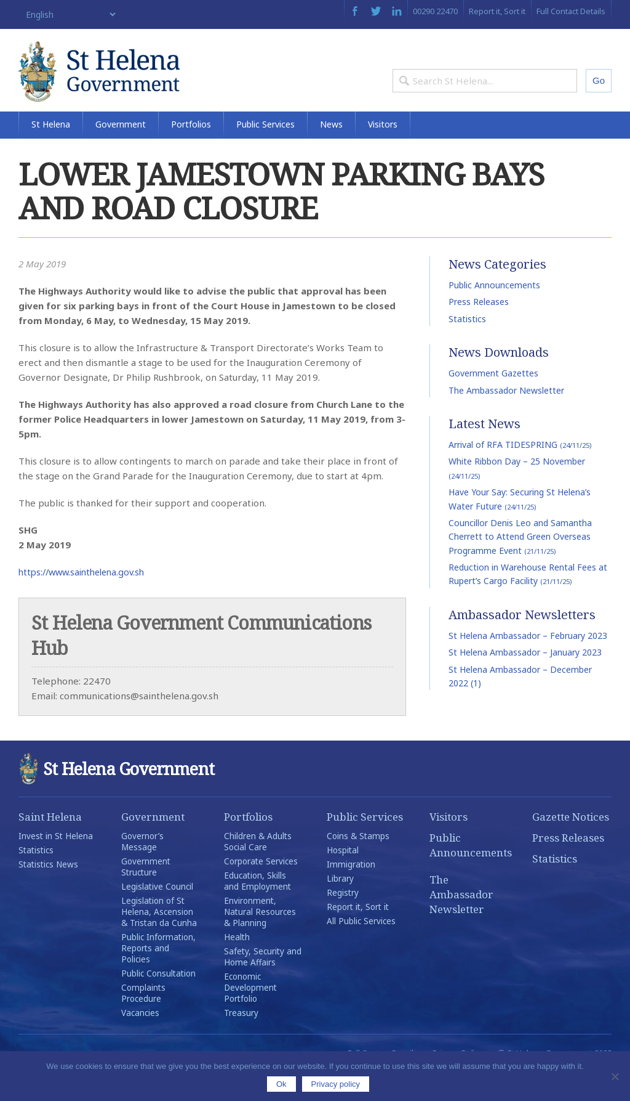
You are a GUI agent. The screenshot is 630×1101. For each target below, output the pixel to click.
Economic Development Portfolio (250, 1016)
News (331, 152)
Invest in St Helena (55, 864)
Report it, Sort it (497, 11)
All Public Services (361, 949)
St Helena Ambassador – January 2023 (525, 681)
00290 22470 (435, 11)
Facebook (354, 11)
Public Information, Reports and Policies (158, 976)
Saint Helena (50, 845)
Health (237, 965)
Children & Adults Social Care (258, 870)
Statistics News (48, 892)
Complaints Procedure (143, 1021)
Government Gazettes (493, 402)
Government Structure (145, 895)
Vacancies (140, 1041)
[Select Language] (68, 14)
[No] (614, 1076)
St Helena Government (124, 81)
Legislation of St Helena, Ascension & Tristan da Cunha (159, 940)
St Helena (50, 152)
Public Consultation (158, 1001)
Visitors (382, 152)
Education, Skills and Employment (257, 909)
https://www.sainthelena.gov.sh (86, 600)
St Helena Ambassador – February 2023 (528, 664)
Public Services (265, 152)
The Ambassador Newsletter (506, 419)
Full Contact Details (570, 11)
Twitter (375, 11)
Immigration (351, 892)
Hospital (343, 878)
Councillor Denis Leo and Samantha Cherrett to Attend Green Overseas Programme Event (520, 565)
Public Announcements (494, 313)
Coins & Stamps (358, 864)
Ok (281, 1084)
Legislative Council (157, 914)
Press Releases (479, 330)
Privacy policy (335, 1084)
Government (120, 152)
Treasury (241, 1041)
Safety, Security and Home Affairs (262, 985)
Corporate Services (261, 889)
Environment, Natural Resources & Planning (260, 940)
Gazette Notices (570, 845)
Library (340, 906)
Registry (343, 921)
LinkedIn (396, 11)
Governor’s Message (142, 870)
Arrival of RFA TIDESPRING (520, 473)
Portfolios (191, 152)
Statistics (467, 347)
